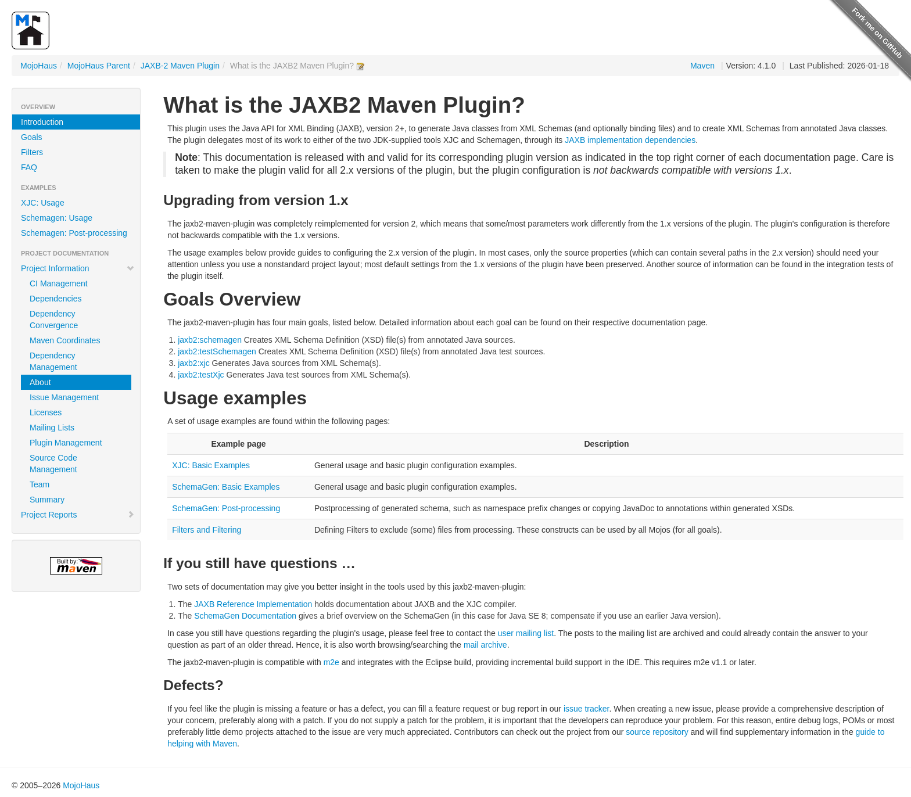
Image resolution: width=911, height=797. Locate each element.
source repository (657, 732)
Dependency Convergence (54, 319)
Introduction (42, 122)
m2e (331, 662)
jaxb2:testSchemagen (217, 351)
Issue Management (64, 397)
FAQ (29, 167)
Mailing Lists (52, 427)
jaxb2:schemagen (210, 339)
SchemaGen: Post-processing (226, 508)
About (40, 382)
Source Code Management (53, 463)
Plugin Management (66, 442)
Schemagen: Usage (56, 217)
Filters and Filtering (206, 529)
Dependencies (56, 298)
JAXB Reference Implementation (253, 604)
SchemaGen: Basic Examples (225, 486)
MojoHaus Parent (98, 65)
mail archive (485, 644)
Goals (31, 137)
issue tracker (586, 708)
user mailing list (526, 633)
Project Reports (78, 514)
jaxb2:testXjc (201, 374)
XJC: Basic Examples (211, 465)
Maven (702, 65)
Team (39, 484)
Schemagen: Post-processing (74, 233)
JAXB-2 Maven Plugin (180, 65)
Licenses (46, 412)
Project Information (78, 268)
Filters (32, 152)
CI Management (59, 283)
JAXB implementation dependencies (630, 140)
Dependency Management (53, 361)
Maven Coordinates (65, 340)
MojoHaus (38, 65)
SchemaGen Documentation (245, 615)
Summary (47, 499)
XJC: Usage (42, 202)
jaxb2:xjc (193, 363)
